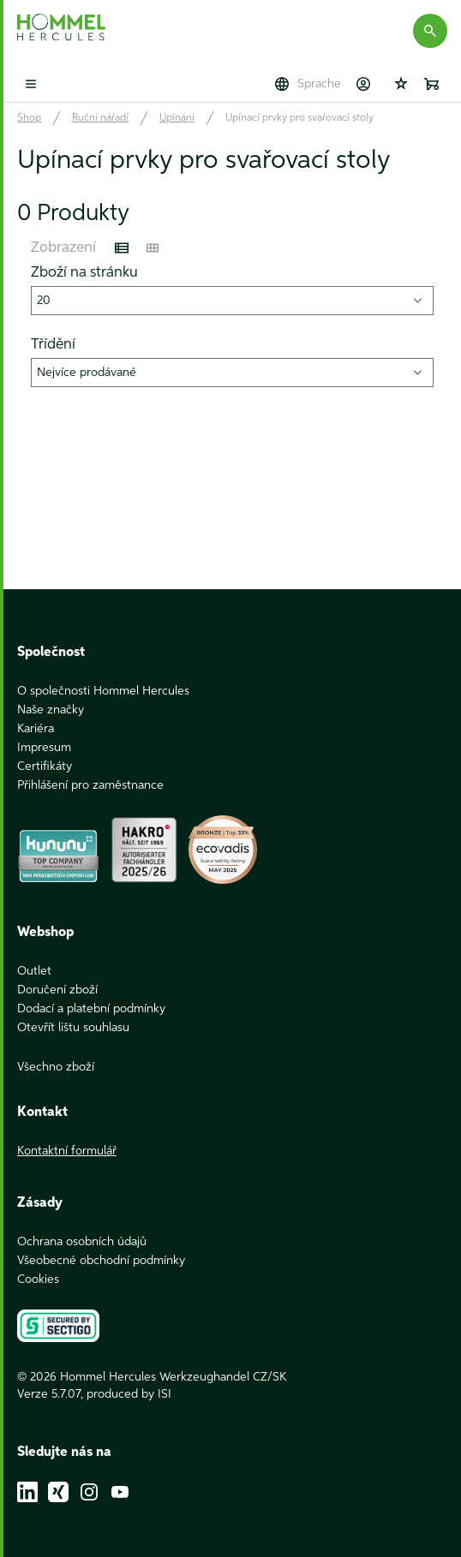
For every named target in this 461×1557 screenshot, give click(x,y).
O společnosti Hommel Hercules (103, 691)
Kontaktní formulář (67, 1151)
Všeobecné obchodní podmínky (101, 1261)
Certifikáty (44, 767)
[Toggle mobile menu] (31, 84)
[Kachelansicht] (153, 248)
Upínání (177, 118)
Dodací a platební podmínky (91, 1009)
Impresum (44, 748)
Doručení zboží (57, 990)
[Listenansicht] (122, 248)
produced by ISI (129, 1394)
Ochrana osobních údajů (82, 1242)
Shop (29, 118)
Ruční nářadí (100, 118)
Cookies (38, 1280)
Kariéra (35, 729)
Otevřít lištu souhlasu (73, 1028)
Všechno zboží (55, 1067)
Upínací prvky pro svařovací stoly (299, 118)
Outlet (34, 971)
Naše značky (50, 710)
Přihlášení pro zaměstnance (90, 785)
